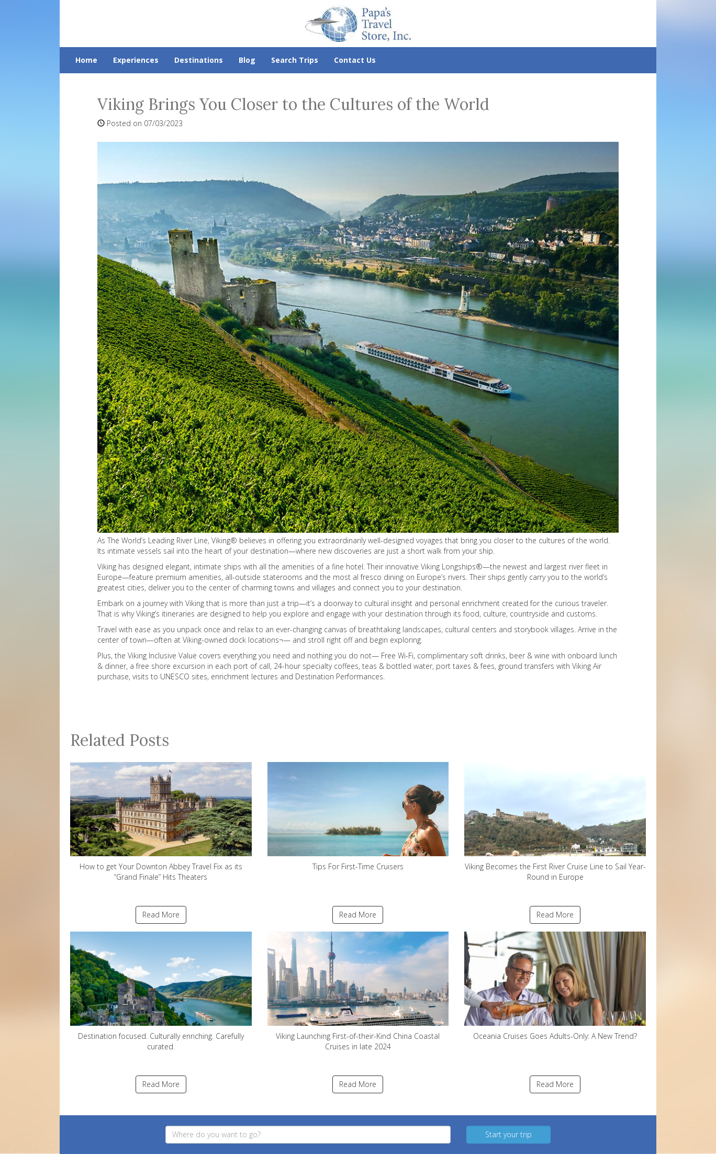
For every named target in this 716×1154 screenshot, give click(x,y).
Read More (161, 915)
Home (86, 60)
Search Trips (294, 60)
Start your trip (508, 1134)
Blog (247, 60)
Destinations (198, 60)
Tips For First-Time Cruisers (358, 816)
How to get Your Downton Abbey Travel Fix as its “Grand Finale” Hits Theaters (161, 822)
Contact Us (355, 60)
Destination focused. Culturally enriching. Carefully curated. (161, 991)
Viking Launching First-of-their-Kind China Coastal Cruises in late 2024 (358, 991)
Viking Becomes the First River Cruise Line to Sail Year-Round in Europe (555, 822)
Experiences (136, 60)
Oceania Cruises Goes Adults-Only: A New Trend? (555, 986)
